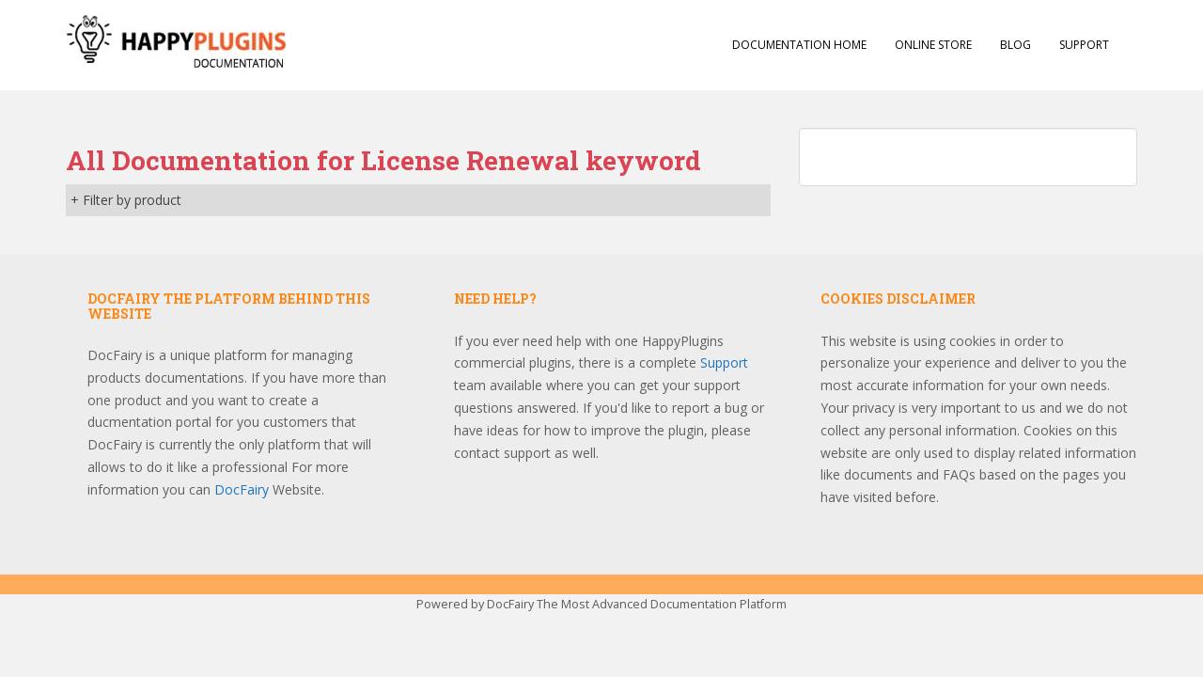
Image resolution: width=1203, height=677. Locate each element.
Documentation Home (799, 45)
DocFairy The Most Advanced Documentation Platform (637, 604)
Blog (1015, 45)
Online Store (933, 45)
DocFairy (243, 489)
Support (1084, 45)
